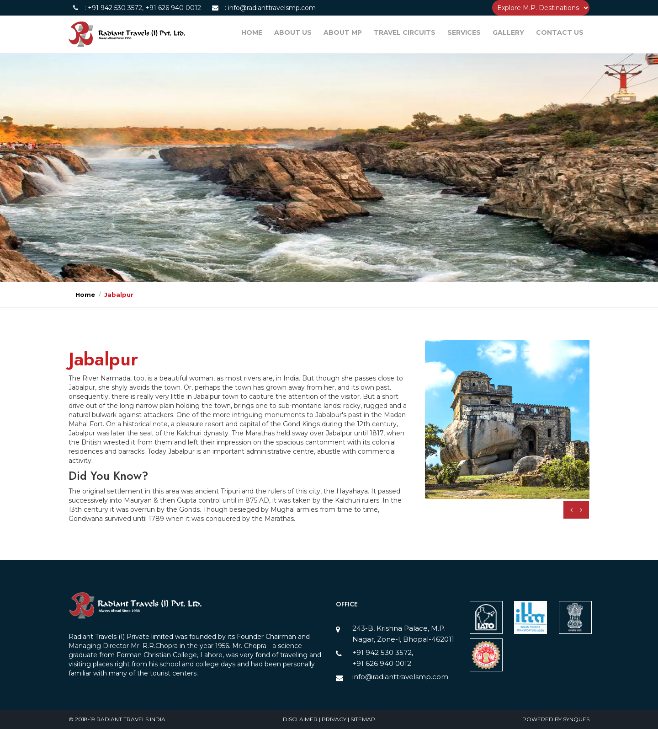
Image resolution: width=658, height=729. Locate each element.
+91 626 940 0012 (172, 8)
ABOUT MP (343, 32)
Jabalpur (118, 294)
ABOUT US (293, 32)
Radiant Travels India (130, 719)
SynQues (576, 719)
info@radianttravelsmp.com (271, 8)
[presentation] (571, 510)
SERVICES (464, 32)
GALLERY (508, 32)
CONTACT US (560, 32)
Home (85, 294)
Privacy (335, 719)
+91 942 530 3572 (115, 8)
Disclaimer (301, 719)
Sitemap (362, 719)
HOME (251, 32)
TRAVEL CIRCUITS (404, 32)
